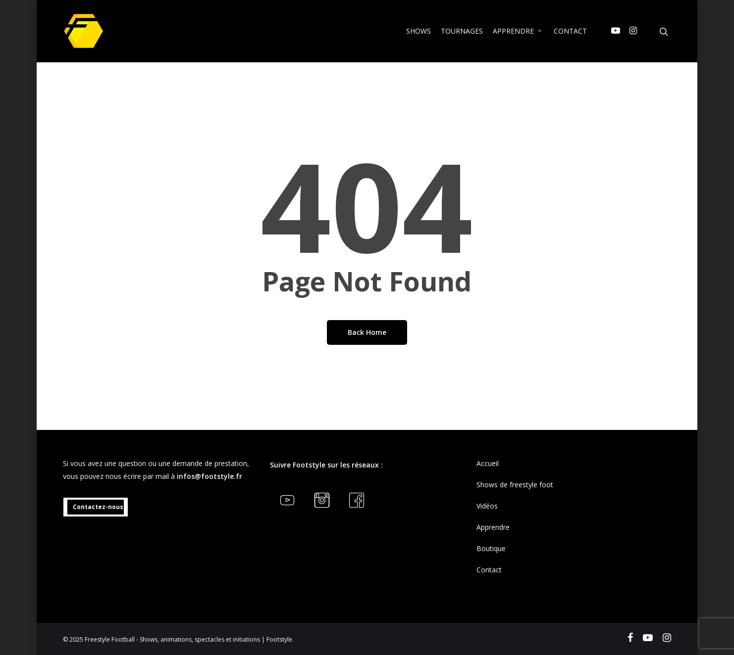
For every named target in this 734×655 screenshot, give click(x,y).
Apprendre (493, 527)
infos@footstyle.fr (209, 476)
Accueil (487, 463)
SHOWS (418, 31)
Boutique (491, 548)
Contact (489, 569)
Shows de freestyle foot (514, 484)
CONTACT (570, 31)
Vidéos (487, 506)
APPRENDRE (518, 31)
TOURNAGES (462, 31)
